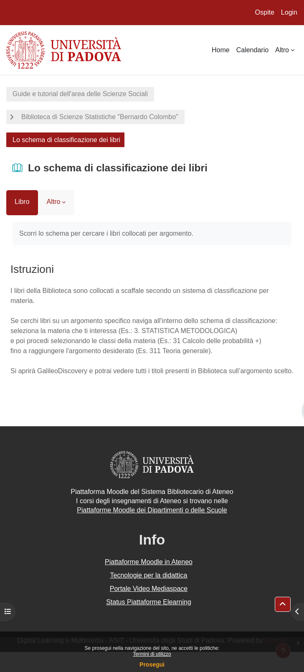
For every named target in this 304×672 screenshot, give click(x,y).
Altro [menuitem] (282, 49)
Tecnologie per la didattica (148, 575)
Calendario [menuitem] (252, 49)
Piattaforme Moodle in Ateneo (149, 561)
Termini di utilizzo (152, 654)
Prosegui (152, 664)
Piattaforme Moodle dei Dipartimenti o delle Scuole (152, 510)
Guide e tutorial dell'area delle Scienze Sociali (80, 93)
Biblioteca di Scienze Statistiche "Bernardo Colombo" (99, 116)
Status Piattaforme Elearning (148, 602)
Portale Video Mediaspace (149, 588)
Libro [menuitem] (22, 201)
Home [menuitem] (221, 49)
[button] (283, 604)
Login (289, 12)
